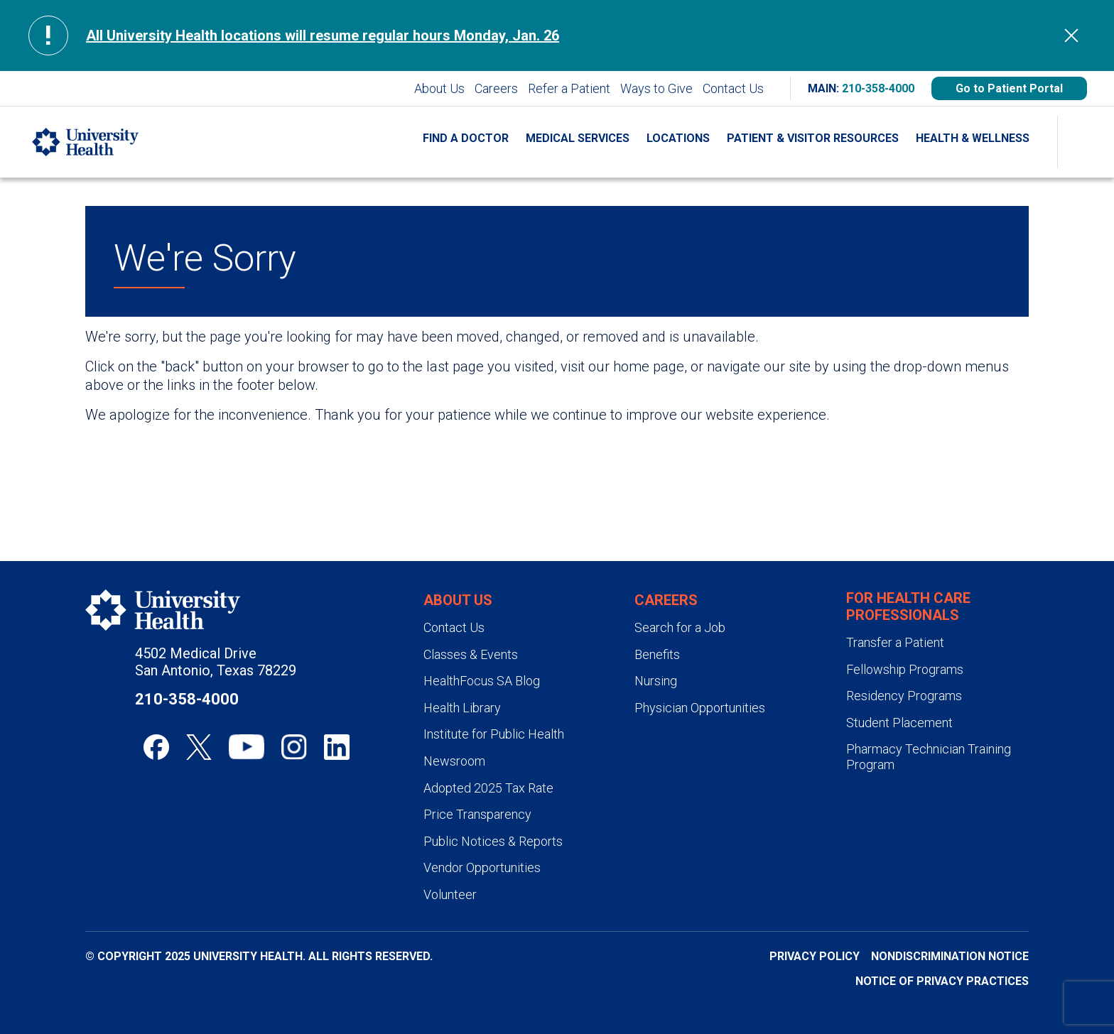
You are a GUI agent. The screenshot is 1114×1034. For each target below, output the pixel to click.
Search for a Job (679, 627)
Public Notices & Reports (493, 841)
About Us (439, 88)
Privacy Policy (814, 956)
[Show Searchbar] (1085, 142)
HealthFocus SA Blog (481, 680)
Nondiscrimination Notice (950, 956)
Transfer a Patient (895, 642)
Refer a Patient (569, 88)
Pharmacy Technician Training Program (928, 756)
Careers (496, 88)
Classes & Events (470, 654)
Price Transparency (477, 814)
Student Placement (899, 722)
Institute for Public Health (493, 733)
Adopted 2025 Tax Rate (488, 787)
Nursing (655, 680)
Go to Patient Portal (1009, 88)
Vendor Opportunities (482, 867)
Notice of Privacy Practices (942, 981)
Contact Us (733, 88)
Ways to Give (656, 88)
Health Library (462, 707)
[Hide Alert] (1071, 35)
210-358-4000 (878, 88)
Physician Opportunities (699, 707)
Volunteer (450, 894)
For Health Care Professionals (908, 606)
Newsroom (454, 760)
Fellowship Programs (904, 669)
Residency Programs (904, 695)
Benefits (657, 654)
